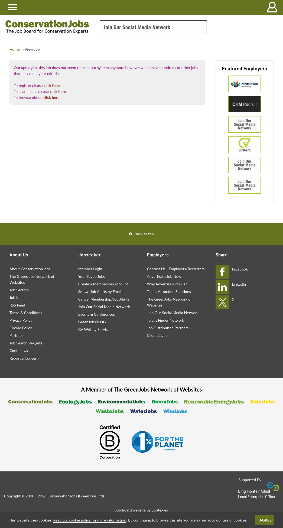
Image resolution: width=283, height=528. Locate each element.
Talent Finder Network (165, 320)
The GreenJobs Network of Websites (31, 279)
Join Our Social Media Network (104, 306)
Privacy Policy (20, 320)
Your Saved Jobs (91, 276)
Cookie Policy (20, 327)
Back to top (144, 234)
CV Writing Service (94, 329)
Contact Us (18, 350)
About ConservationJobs (29, 268)
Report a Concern (24, 358)
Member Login (90, 268)
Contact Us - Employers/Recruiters (176, 268)
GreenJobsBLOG (92, 322)
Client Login (157, 335)
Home (14, 49)
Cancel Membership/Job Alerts (103, 299)
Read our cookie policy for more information (89, 520)
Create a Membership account (103, 284)
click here (52, 85)
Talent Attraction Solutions (169, 291)
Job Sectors (19, 290)
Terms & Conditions (25, 312)
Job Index (17, 297)
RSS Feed (17, 305)
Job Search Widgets (25, 343)
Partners (16, 335)
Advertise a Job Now (164, 276)
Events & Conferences (96, 314)
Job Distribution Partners (168, 327)
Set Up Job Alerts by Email (100, 291)
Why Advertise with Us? (167, 284)
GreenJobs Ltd (91, 496)
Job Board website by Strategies (141, 510)
